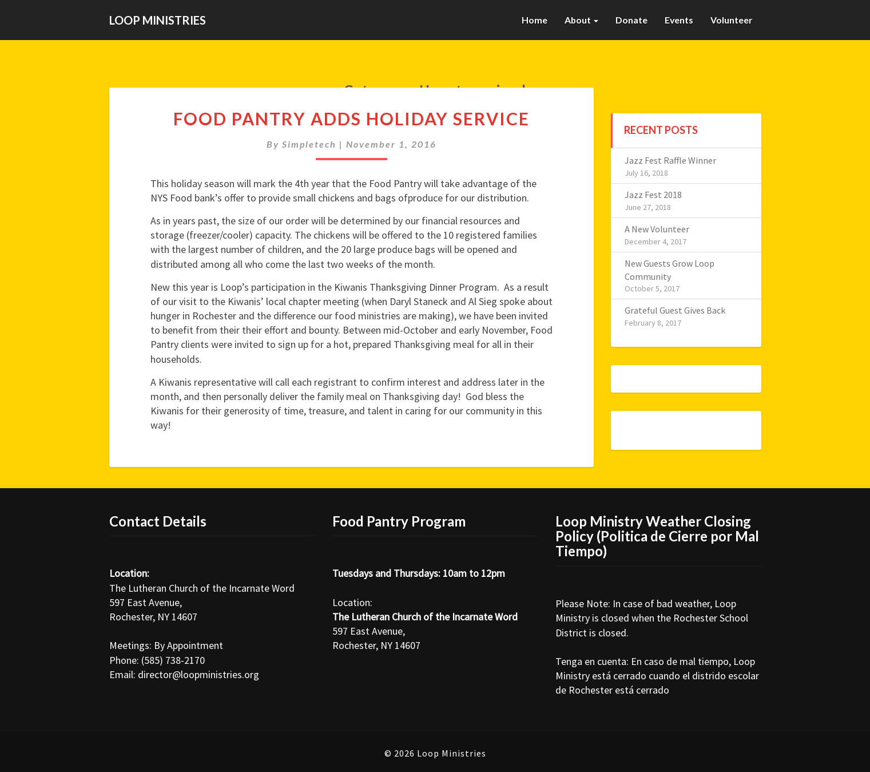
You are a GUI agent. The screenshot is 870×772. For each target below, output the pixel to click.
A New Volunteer (657, 229)
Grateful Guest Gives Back (675, 310)
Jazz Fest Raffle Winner (670, 160)
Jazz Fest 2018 (653, 194)
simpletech (309, 143)
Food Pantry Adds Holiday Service (351, 118)
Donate (631, 19)
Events (678, 19)
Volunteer (731, 19)
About (580, 19)
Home (533, 19)
